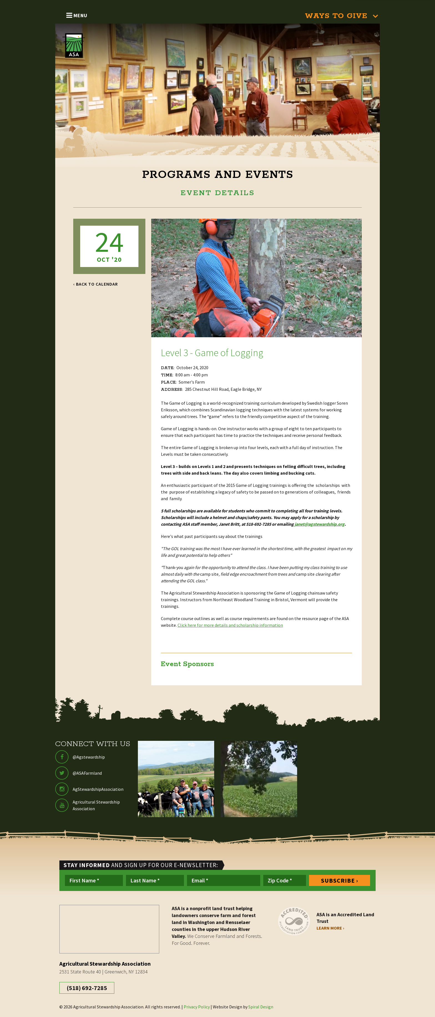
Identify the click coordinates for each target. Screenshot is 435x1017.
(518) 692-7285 (87, 988)
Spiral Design (260, 1007)
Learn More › (330, 928)
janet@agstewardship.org (320, 524)
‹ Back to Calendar (95, 284)
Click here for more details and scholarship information (230, 625)
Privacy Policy (197, 1007)
